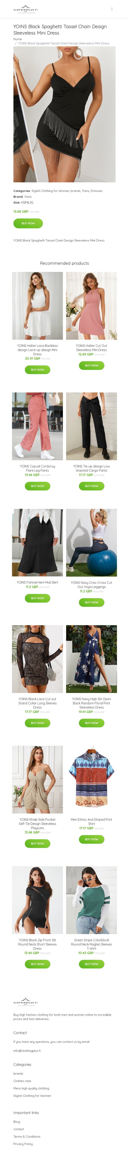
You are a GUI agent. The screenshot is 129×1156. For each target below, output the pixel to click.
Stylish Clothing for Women (50, 191)
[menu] (112, 9)
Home (17, 39)
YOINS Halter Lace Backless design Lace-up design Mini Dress (37, 350)
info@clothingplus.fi (27, 1051)
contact (18, 1129)
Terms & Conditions (26, 1136)
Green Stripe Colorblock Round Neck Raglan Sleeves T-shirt (91, 944)
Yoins (85, 191)
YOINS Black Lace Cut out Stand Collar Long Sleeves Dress (37, 703)
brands (76, 191)
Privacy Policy (23, 1144)
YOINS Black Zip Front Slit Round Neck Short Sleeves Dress (37, 944)
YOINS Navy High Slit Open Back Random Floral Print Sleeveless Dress (91, 703)
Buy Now (28, 223)
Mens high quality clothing (31, 1088)
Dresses (97, 191)
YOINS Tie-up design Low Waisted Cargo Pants (91, 468)
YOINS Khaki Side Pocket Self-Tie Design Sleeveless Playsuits (37, 824)
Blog (16, 1122)
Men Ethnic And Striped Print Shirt (91, 822)
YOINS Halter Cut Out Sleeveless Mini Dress (91, 348)
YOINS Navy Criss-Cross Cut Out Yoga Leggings (91, 585)
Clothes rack (22, 1081)
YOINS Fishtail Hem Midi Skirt (37, 582)
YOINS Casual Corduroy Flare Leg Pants (37, 468)
